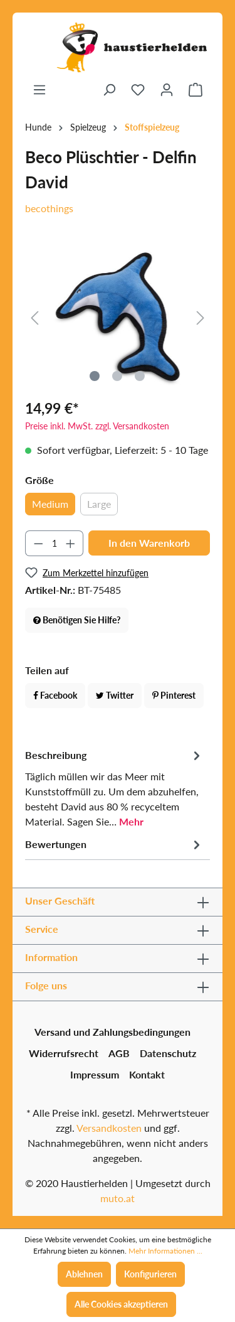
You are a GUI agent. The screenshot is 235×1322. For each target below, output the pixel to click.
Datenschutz (168, 1053)
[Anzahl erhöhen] (71, 543)
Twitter (114, 695)
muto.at (117, 1198)
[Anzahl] (54, 543)
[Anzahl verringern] (38, 543)
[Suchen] (109, 90)
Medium (50, 504)
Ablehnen (84, 1274)
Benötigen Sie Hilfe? (76, 620)
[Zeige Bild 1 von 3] (95, 376)
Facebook (55, 695)
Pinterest (174, 695)
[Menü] (39, 90)
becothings (49, 208)
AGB (119, 1053)
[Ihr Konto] (166, 90)
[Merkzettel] (137, 90)
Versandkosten (109, 1128)
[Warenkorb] (195, 90)
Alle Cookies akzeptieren (121, 1304)
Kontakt (147, 1074)
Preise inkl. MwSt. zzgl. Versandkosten (97, 426)
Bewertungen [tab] (114, 844)
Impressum (94, 1074)
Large (99, 504)
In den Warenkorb (149, 543)
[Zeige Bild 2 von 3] (117, 376)
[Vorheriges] (34, 316)
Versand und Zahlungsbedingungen (112, 1032)
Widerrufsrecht (63, 1053)
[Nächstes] (200, 316)
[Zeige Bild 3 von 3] (140, 376)
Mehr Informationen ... (165, 1250)
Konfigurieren (150, 1274)
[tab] (114, 787)
